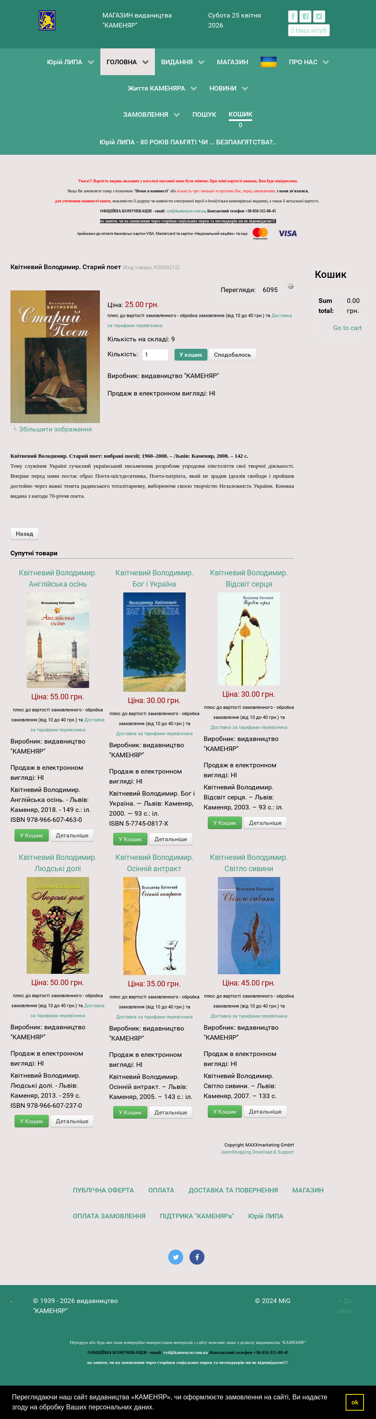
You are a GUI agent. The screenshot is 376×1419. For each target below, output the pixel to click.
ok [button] (355, 1402)
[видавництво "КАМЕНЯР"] (47, 20)
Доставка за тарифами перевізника (154, 733)
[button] (157, 1408)
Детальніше (72, 835)
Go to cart (347, 328)
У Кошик (31, 835)
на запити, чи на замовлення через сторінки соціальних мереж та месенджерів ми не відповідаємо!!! (188, 221)
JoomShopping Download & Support (257, 1152)
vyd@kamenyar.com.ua (185, 211)
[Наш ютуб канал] (309, 30)
